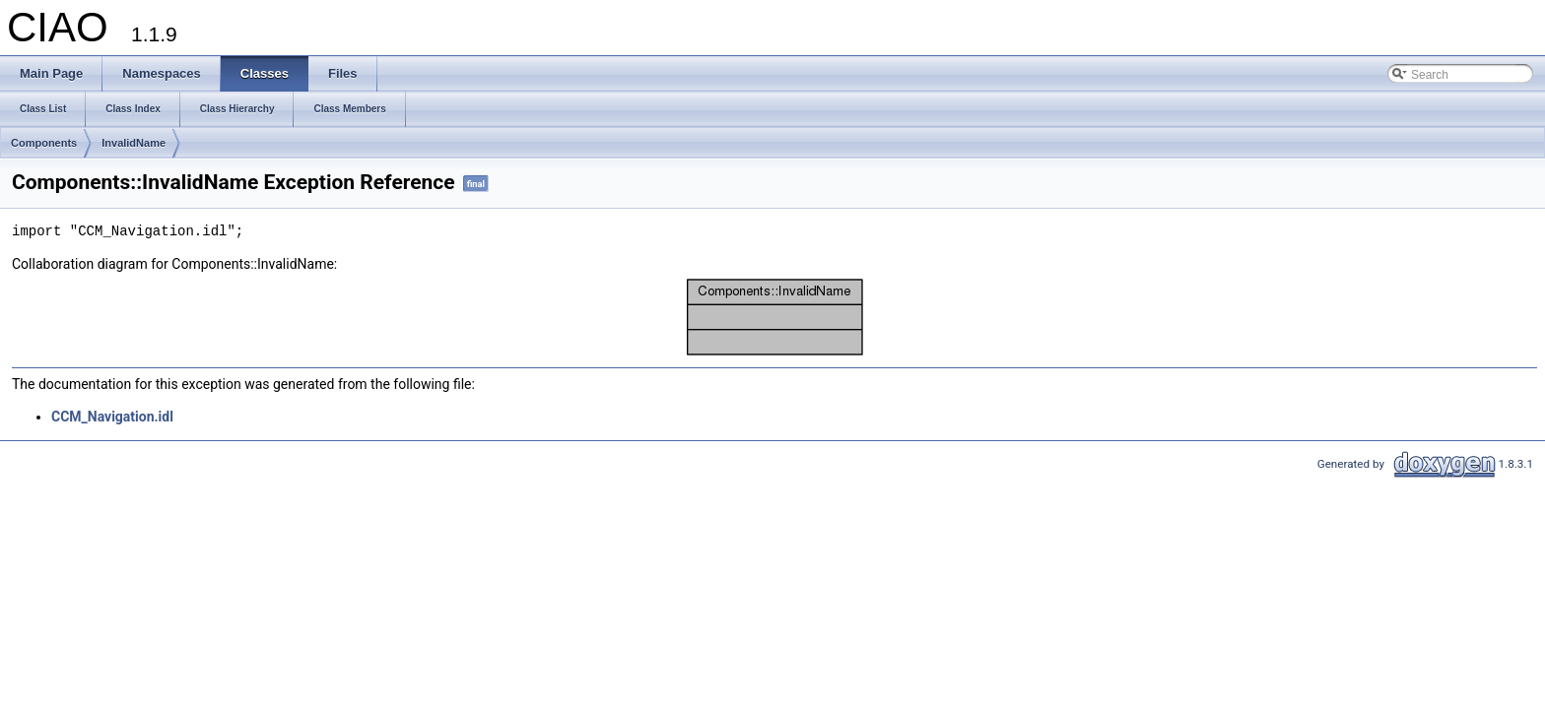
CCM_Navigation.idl (112, 416)
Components (44, 143)
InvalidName (133, 143)
